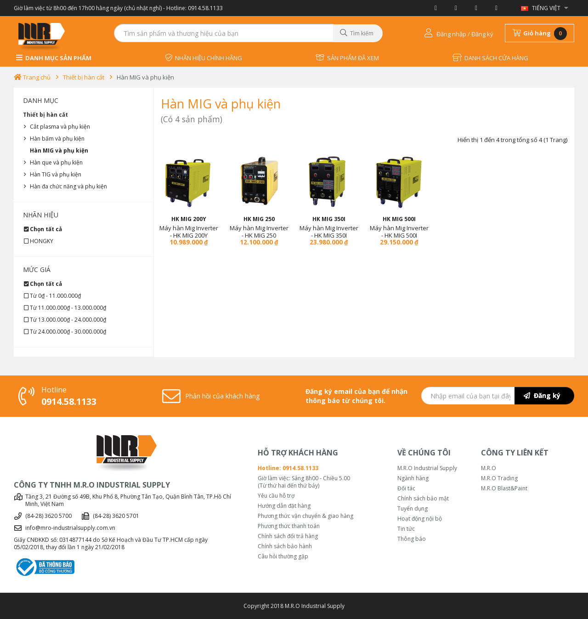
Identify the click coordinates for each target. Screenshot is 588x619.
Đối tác (406, 488)
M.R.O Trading (499, 478)
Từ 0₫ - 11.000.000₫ (55, 296)
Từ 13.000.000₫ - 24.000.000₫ (68, 320)
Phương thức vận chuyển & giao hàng (305, 516)
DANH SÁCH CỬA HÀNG (490, 58)
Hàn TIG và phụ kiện (55, 174)
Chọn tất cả (46, 229)
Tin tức (406, 529)
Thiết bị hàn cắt (83, 77)
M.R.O (488, 468)
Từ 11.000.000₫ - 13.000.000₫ (68, 308)
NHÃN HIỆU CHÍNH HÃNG (203, 58)
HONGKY (41, 241)
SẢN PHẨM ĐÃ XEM (347, 58)
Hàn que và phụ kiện (56, 162)
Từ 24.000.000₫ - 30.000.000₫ (68, 331)
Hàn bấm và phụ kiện (57, 138)
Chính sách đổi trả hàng (288, 536)
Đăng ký (542, 395)
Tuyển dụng (412, 508)
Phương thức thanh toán (289, 526)
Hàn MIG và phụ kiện (145, 77)
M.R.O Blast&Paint (504, 488)
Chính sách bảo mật (423, 498)
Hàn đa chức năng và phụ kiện (68, 186)
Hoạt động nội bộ (419, 518)
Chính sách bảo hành (285, 546)
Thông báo (411, 539)
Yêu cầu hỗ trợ (276, 496)
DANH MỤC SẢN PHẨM (53, 58)
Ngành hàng (413, 478)
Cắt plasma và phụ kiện (60, 127)
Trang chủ (32, 77)
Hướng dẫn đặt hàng (284, 506)
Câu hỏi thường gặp (283, 556)
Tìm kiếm (356, 33)
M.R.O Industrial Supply (427, 468)
